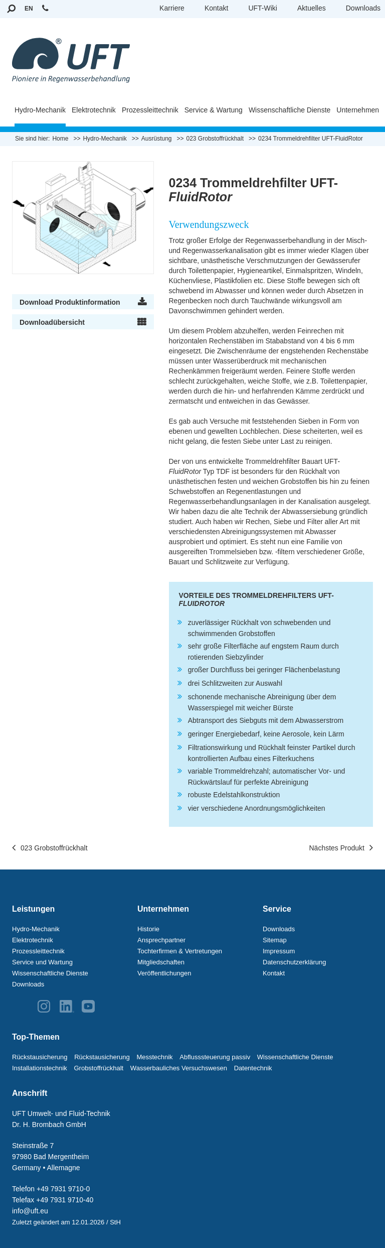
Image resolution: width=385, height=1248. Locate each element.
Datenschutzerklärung (294, 962)
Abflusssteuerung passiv (214, 1057)
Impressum (279, 951)
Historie (148, 929)
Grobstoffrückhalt (98, 1068)
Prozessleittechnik (150, 110)
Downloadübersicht (52, 322)
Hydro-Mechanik (40, 110)
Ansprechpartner (161, 940)
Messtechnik (154, 1057)
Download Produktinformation (70, 302)
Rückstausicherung (40, 1057)
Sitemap (275, 940)
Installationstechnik (39, 1068)
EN (29, 8)
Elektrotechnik (94, 110)
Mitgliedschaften (160, 962)
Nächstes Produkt (341, 848)
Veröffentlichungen (164, 973)
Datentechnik (253, 1068)
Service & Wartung (213, 110)
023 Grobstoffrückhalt (50, 848)
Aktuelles (311, 8)
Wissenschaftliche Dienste (289, 110)
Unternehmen (357, 110)
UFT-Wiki (262, 8)
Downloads (363, 8)
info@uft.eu (30, 1211)
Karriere (171, 8)
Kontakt (216, 8)
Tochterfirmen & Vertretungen (179, 951)
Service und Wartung (42, 962)
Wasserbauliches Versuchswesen (178, 1068)
